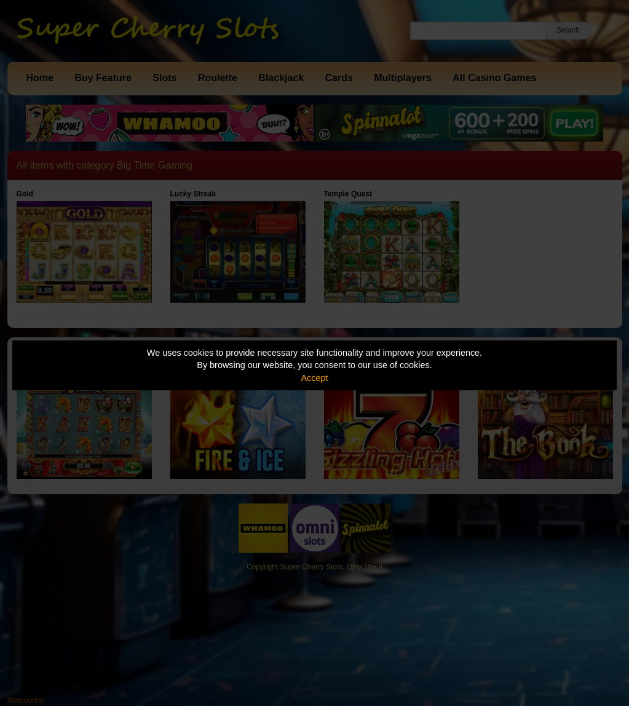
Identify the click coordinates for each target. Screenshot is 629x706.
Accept (314, 378)
